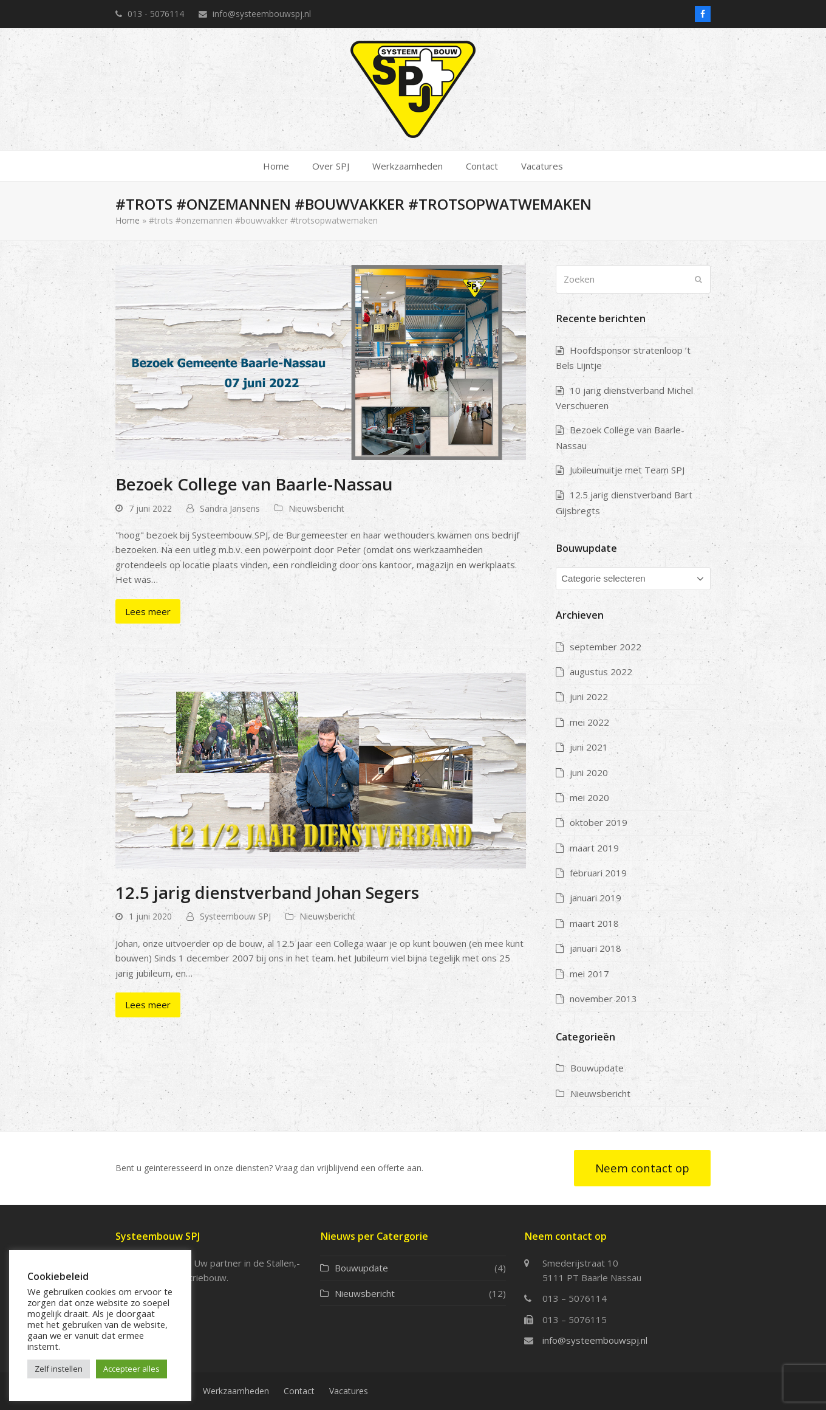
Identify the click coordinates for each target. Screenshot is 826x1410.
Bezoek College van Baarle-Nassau (254, 483)
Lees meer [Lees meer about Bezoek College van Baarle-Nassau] (148, 611)
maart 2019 (594, 848)
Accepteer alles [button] (131, 1368)
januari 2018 (595, 948)
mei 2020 (589, 797)
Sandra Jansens (230, 508)
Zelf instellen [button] (59, 1368)
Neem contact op (642, 1167)
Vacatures (348, 1391)
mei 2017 (589, 974)
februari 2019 (598, 873)
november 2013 (603, 998)
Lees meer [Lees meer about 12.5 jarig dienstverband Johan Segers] (148, 1005)
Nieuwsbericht (316, 508)
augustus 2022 (601, 671)
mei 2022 (589, 722)
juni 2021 (589, 747)
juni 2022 (589, 696)
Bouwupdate (597, 1068)
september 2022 (605, 647)
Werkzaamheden (236, 1391)
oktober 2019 (598, 822)
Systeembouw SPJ (235, 916)
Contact (299, 1391)
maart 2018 (594, 923)
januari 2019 (595, 898)
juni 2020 (589, 772)
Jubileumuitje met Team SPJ (627, 470)
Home (127, 220)
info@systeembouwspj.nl (594, 1340)
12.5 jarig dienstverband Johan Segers (267, 892)
